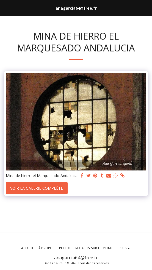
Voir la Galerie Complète (36, 188)
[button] (6, 7)
